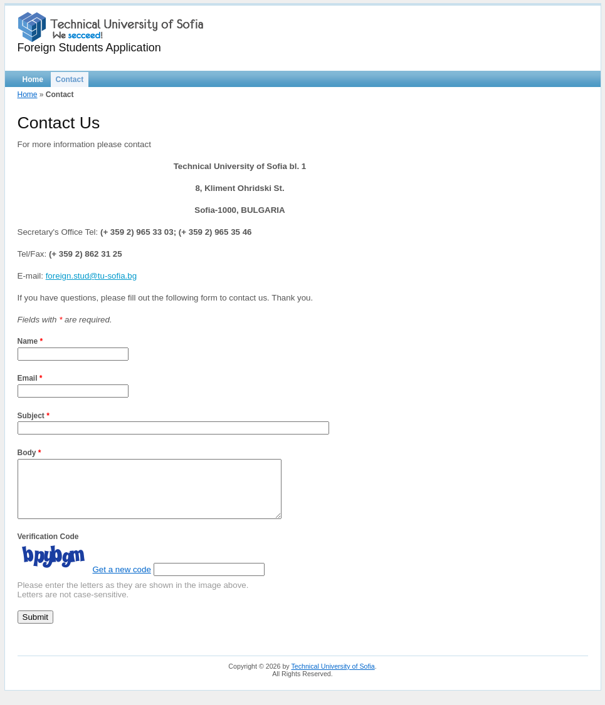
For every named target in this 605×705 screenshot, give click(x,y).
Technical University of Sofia (332, 677)
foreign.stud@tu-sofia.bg (91, 275)
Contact (70, 79)
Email (30, 378)
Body (29, 452)
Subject (34, 415)
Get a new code (122, 580)
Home (33, 79)
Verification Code (48, 547)
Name (30, 341)
